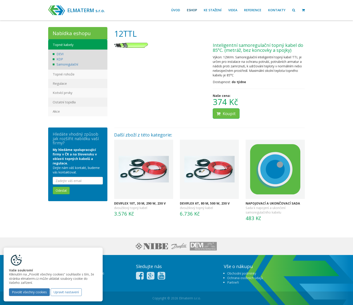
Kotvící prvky (62, 92)
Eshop (192, 10)
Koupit (226, 113)
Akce (56, 111)
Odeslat (61, 190)
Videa (232, 10)
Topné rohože (64, 74)
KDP (60, 59)
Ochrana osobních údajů (245, 278)
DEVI (60, 54)
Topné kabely (63, 44)
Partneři (233, 282)
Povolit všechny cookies (29, 292)
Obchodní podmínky (241, 273)
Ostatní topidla (64, 102)
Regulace (60, 83)
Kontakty (276, 10)
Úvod (175, 10)
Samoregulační (67, 64)
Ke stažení (213, 10)
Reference (252, 10)
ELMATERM (86, 10)
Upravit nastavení (66, 292)
